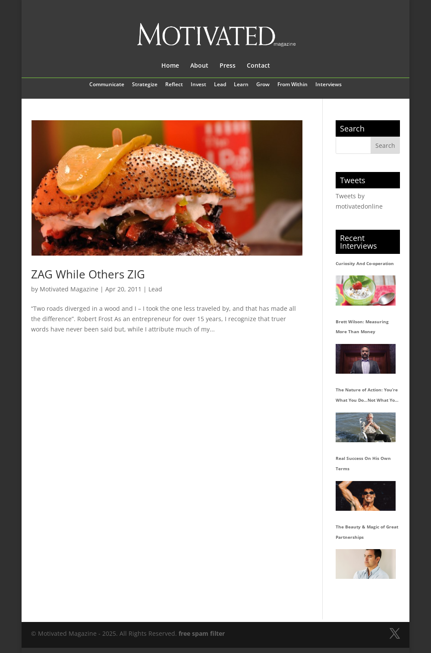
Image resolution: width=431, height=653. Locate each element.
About (199, 65)
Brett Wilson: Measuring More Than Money (362, 327)
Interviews (328, 85)
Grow (263, 85)
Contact (258, 65)
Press (228, 65)
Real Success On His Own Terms (363, 463)
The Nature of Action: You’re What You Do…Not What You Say (367, 396)
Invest (198, 85)
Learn (241, 85)
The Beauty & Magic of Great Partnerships (367, 532)
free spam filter (202, 633)
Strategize (144, 85)
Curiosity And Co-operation (365, 263)
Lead (220, 85)
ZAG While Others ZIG (88, 274)
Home (170, 65)
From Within (292, 85)
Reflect (174, 85)
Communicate (106, 85)
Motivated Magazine (69, 289)
